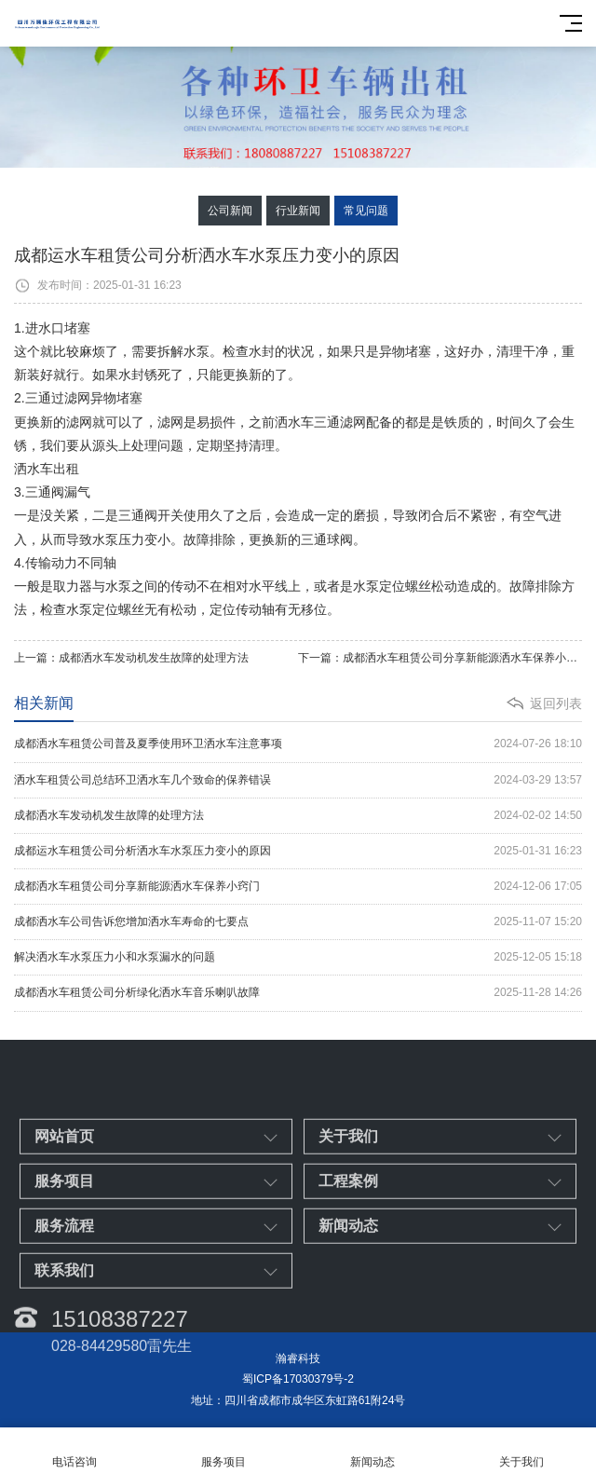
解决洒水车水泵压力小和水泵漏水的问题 (298, 957)
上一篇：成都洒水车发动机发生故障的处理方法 (131, 657)
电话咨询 (74, 1451)
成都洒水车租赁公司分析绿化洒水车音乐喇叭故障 (298, 993)
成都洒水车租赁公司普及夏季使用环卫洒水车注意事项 (298, 744)
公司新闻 (230, 210)
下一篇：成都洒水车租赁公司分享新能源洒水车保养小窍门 (440, 657)
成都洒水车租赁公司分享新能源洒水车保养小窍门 (298, 886)
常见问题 (366, 210)
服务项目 (223, 1451)
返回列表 (556, 703)
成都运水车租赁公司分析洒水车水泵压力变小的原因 (298, 851)
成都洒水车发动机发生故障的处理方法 (298, 816)
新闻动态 (372, 1451)
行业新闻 (298, 210)
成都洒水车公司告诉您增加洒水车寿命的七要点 (298, 922)
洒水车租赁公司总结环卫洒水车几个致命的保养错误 (298, 780)
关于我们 (521, 1451)
